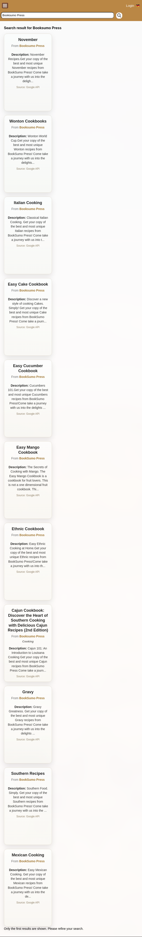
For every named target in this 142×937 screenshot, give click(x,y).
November (27, 39)
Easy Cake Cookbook (28, 284)
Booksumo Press (32, 46)
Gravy (28, 692)
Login (130, 5)
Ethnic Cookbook (28, 529)
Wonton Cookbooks (28, 121)
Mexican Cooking (28, 855)
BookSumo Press (32, 377)
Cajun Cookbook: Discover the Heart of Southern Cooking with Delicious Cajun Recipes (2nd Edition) (28, 620)
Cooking (28, 641)
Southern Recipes (28, 773)
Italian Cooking (28, 203)
